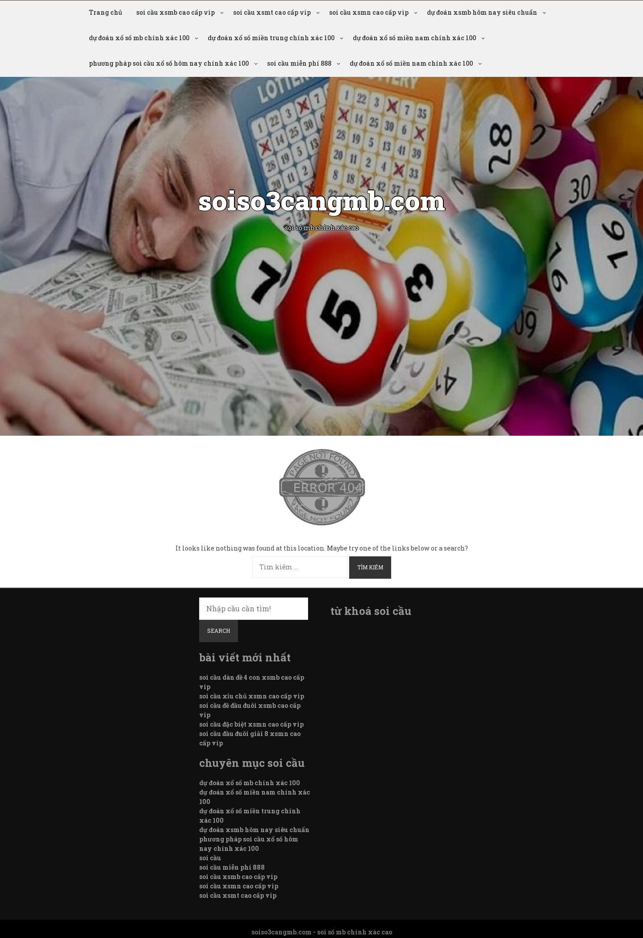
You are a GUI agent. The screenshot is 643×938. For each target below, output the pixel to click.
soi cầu (210, 858)
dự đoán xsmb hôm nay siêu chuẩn (482, 12)
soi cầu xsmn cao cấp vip (369, 12)
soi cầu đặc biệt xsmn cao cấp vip (251, 724)
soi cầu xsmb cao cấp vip (175, 12)
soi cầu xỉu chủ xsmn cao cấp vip (251, 696)
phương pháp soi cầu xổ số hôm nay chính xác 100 (169, 63)
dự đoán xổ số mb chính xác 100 (139, 38)
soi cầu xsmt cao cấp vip (272, 12)
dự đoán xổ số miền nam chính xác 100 (414, 38)
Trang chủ (105, 12)
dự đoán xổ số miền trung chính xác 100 (271, 38)
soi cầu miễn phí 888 (299, 63)
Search (218, 630)
